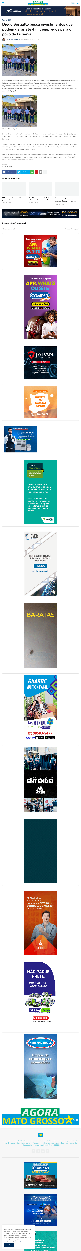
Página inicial (6, 20)
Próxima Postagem (71, 229)
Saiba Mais (19, 1242)
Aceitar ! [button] (9, 1245)
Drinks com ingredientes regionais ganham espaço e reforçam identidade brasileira (65, 200)
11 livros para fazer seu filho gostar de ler (12, 199)
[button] (3, 3)
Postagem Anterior (9, 229)
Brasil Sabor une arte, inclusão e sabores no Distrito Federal (40, 199)
